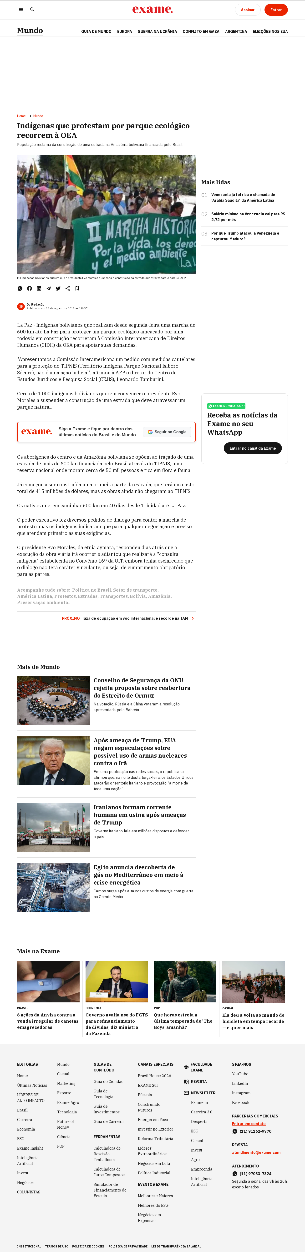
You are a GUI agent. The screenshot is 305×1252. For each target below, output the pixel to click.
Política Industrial (154, 1170)
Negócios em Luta (154, 1161)
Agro (195, 1157)
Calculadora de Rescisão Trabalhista (107, 1152)
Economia (26, 1127)
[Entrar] (276, 10)
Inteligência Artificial (28, 1158)
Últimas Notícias (32, 1083)
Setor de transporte (135, 594)
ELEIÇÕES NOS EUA (270, 31)
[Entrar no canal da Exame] (253, 459)
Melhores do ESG (153, 1203)
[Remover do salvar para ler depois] (77, 292)
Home (21, 120)
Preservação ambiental (43, 606)
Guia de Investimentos (107, 1107)
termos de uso (56, 1244)
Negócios (25, 1180)
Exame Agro (68, 1100)
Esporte (64, 1090)
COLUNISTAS (28, 1189)
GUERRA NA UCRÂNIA (157, 31)
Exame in (199, 1100)
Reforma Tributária (155, 1136)
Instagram (241, 1090)
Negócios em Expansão (149, 1215)
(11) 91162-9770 (255, 1129)
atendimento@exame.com (256, 1150)
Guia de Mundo (96, 31)
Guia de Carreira (109, 1119)
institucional (29, 1244)
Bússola (145, 1092)
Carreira (24, 1117)
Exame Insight (30, 1146)
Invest (22, 1170)
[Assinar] (248, 10)
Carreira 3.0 (202, 1109)
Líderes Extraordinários (152, 1149)
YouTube (240, 1071)
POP (61, 1144)
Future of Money (65, 1122)
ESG (21, 1136)
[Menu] (21, 10)
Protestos (65, 600)
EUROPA (124, 31)
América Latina (34, 600)
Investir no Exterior (155, 1127)
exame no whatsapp (226, 416)
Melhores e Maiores (155, 1193)
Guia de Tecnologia (103, 1091)
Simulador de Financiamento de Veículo (110, 1188)
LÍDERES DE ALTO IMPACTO (31, 1095)
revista (199, 1079)
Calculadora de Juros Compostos (109, 1170)
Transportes (114, 600)
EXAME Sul (148, 1083)
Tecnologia (67, 1109)
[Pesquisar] (32, 10)
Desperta (199, 1119)
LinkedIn (240, 1081)
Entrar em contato (249, 1121)
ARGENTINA (236, 31)
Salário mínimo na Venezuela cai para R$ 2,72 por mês (248, 220)
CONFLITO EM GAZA (201, 31)
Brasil (22, 1108)
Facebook (240, 1100)
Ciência (64, 1134)
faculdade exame (201, 1065)
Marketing (66, 1081)
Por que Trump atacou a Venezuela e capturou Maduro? (245, 240)
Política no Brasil (91, 594)
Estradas (87, 600)
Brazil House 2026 (154, 1073)
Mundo (30, 30)
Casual (63, 1071)
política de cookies (88, 1244)
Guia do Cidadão (108, 1079)
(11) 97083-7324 (255, 1171)
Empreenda (201, 1167)
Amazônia (159, 600)
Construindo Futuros (149, 1105)
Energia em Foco (153, 1117)
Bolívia (138, 600)
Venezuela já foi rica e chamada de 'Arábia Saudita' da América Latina (243, 201)
